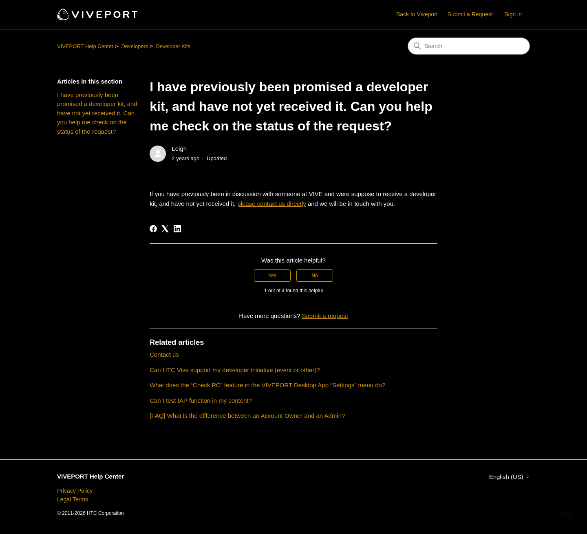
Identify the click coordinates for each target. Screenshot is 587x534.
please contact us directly (271, 203)
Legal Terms (72, 499)
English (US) (509, 476)
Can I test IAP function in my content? (201, 400)
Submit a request (325, 315)
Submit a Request (470, 14)
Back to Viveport (417, 14)
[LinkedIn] (177, 228)
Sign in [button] (513, 14)
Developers (134, 46)
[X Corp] (165, 228)
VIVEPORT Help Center (85, 46)
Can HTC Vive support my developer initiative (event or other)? (235, 369)
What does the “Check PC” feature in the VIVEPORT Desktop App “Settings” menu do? (267, 385)
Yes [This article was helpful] (272, 275)
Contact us (164, 354)
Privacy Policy (75, 491)
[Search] (469, 46)
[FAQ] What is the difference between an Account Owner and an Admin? (247, 415)
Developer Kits (173, 46)
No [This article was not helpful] (314, 275)
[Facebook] (153, 228)
